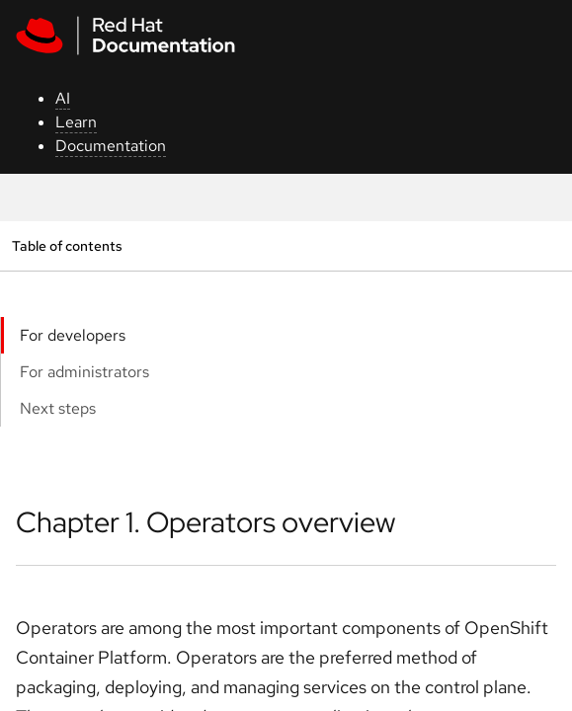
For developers (72, 335)
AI (62, 98)
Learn (76, 122)
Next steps (58, 408)
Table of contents (67, 245)
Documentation (110, 145)
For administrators (84, 371)
